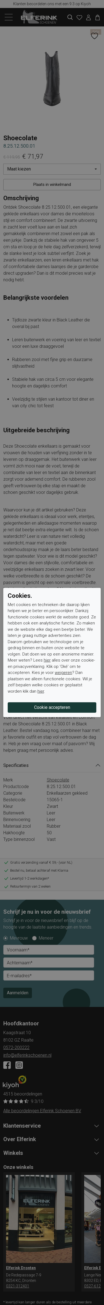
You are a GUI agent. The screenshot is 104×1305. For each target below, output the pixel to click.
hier (47, 660)
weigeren (63, 672)
